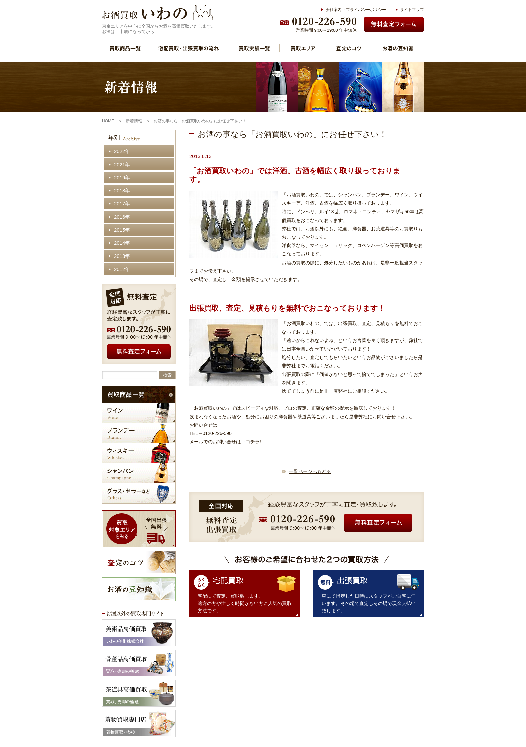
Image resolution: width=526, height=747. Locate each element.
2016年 (122, 217)
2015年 (122, 230)
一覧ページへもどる (310, 471)
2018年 (122, 190)
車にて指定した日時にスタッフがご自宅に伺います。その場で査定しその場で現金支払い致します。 (369, 603)
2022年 (122, 151)
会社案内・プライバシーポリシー (356, 9)
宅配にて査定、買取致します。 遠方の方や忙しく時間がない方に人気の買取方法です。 (245, 603)
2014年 (122, 243)
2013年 (122, 256)
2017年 (122, 203)
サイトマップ (412, 9)
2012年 (122, 269)
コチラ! (253, 442)
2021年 (122, 164)
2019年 (122, 177)
